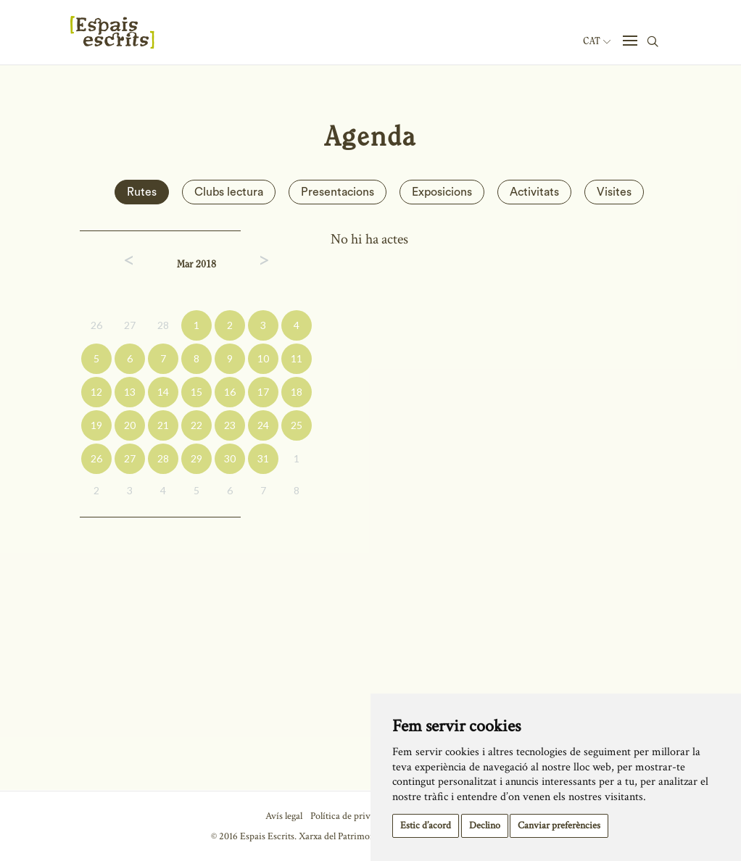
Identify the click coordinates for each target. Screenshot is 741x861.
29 (196, 458)
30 (230, 458)
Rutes (142, 192)
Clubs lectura (228, 192)
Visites (614, 192)
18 (296, 392)
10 (263, 358)
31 (263, 458)
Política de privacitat (351, 816)
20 (130, 425)
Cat (596, 41)
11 (296, 358)
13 (130, 392)
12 (96, 392)
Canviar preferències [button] (559, 825)
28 (163, 325)
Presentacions (337, 192)
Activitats (534, 192)
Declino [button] (484, 825)
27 (130, 325)
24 (263, 425)
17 (263, 392)
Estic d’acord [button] (425, 825)
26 (96, 325)
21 (163, 425)
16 (230, 392)
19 (96, 425)
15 (196, 392)
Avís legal (283, 816)
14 (163, 392)
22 (196, 425)
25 (296, 425)
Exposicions (442, 192)
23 (230, 425)
